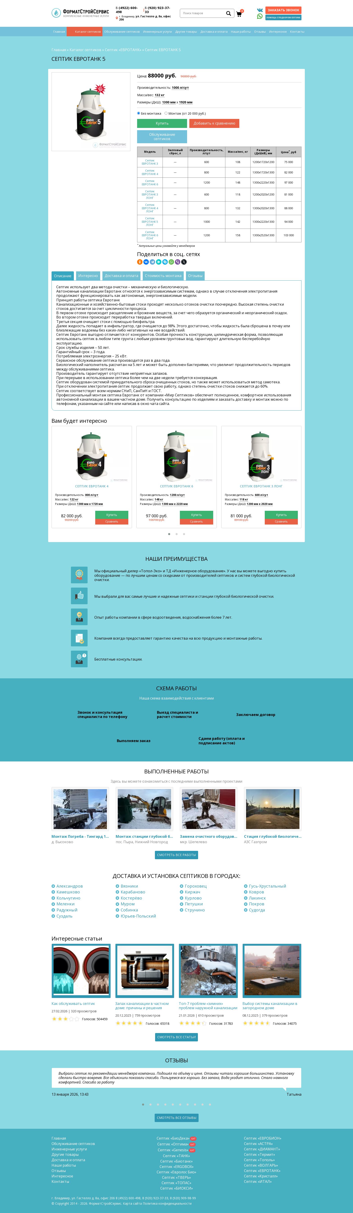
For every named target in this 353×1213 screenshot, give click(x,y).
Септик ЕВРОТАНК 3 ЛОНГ (150, 194)
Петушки (194, 903)
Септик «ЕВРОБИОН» (262, 1138)
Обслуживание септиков (122, 32)
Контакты (297, 32)
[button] (169, 534)
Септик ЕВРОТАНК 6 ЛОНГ (150, 235)
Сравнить (111, 522)
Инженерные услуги (157, 32)
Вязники (129, 886)
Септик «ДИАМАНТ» (262, 1149)
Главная (59, 32)
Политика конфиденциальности (167, 1203)
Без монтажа (151, 113)
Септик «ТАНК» (176, 1155)
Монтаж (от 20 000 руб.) (187, 113)
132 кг (160, 95)
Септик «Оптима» (173, 1144)
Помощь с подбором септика (283, 17)
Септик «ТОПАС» (176, 1182)
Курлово (193, 898)
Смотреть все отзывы (176, 1117)
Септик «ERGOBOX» (177, 1166)
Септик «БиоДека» (173, 1138)
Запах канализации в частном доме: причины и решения (142, 1005)
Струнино (195, 910)
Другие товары (186, 32)
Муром (128, 903)
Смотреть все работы (176, 855)
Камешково (68, 892)
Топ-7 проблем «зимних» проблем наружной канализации (208, 1005)
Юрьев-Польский (138, 916)
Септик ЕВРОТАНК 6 (150, 182)
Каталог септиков (88, 32)
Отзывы (260, 32)
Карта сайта (132, 1203)
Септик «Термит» (259, 1154)
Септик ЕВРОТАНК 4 (150, 172)
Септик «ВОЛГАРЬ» (261, 1165)
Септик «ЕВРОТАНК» (123, 49)
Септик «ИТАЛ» (258, 1181)
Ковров (256, 892)
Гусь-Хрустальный (267, 886)
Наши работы (241, 32)
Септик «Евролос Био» (176, 1172)
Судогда (257, 910)
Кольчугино (68, 898)
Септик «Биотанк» (176, 1161)
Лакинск (257, 898)
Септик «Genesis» (173, 1149)
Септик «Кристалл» (261, 1176)
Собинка (129, 910)
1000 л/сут (180, 87)
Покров (256, 903)
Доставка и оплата (214, 32)
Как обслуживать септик (73, 1003)
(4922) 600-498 (127, 10)
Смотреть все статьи (176, 1037)
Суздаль (64, 916)
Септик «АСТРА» (258, 1143)
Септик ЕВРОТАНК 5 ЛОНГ (150, 221)
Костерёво (131, 898)
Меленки (66, 903)
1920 (185, 102)
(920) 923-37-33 (157, 10)
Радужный (67, 910)
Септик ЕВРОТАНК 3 (150, 162)
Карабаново (133, 892)
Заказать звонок (283, 10)
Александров (70, 886)
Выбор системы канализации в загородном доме (269, 1005)
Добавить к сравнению (214, 123)
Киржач (192, 892)
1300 (169, 102)
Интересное (278, 32)
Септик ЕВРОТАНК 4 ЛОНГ (150, 208)
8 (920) (183, 1198)
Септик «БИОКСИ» (176, 1188)
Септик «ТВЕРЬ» (176, 1177)
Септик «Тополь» (259, 1159)
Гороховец (196, 886)
